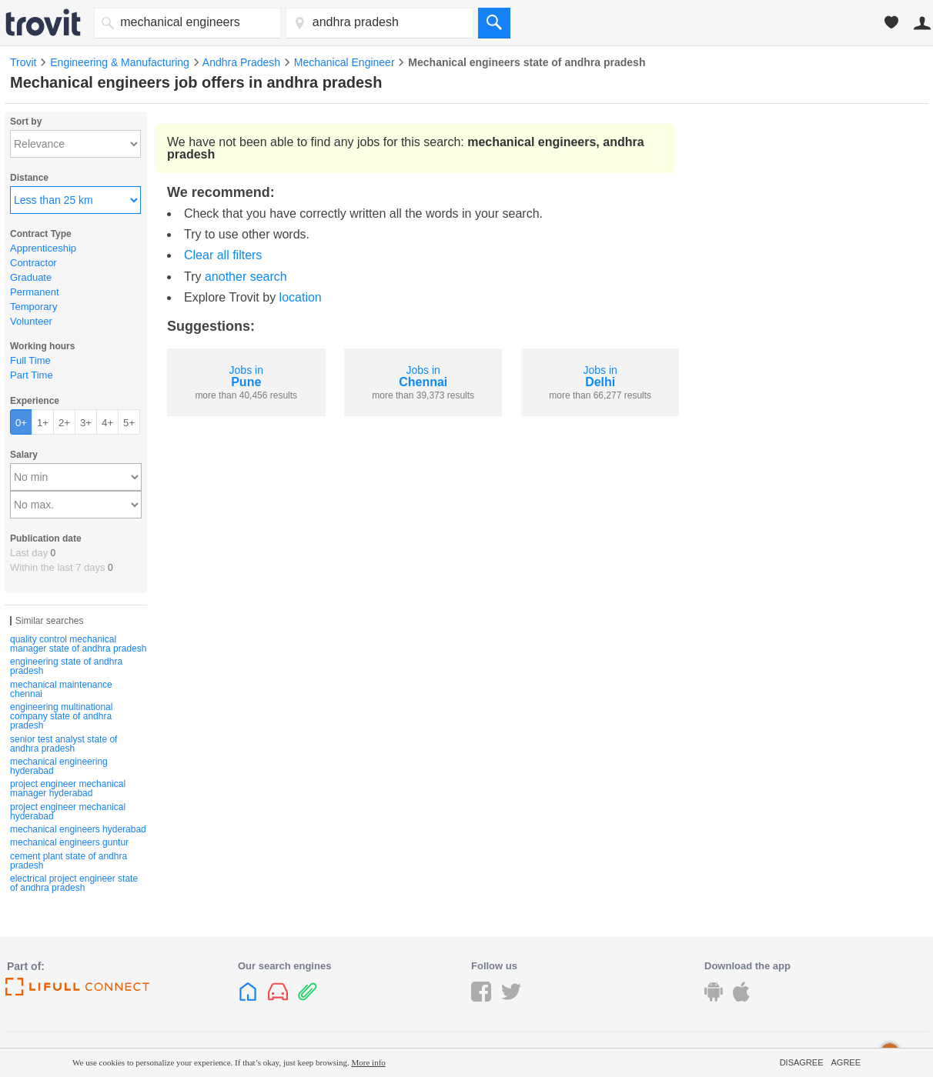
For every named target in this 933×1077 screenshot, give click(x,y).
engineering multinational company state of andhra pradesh (61, 716)
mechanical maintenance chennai (61, 689)
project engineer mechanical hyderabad (67, 811)
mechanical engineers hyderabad (78, 829)
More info (369, 1062)
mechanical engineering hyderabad (59, 766)
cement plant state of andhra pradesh (68, 861)
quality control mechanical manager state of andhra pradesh (78, 644)
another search (246, 276)
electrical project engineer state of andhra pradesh (74, 883)
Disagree (802, 1062)
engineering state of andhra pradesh (66, 666)
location (300, 297)
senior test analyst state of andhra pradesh (63, 744)
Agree (846, 1062)
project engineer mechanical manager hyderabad (67, 788)
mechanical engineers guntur (69, 842)
